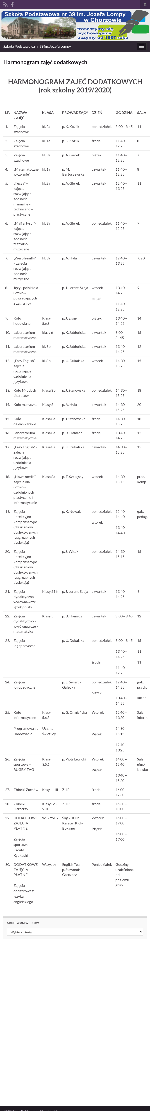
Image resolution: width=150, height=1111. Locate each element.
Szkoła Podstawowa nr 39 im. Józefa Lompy (37, 46)
